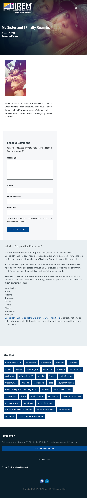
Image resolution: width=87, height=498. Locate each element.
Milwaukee (39, 383)
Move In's (9, 416)
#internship (10, 396)
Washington (32, 369)
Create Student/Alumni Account (15, 467)
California (9, 376)
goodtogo (28, 403)
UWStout (47, 369)
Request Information (44, 448)
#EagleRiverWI (26, 376)
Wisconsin (46, 363)
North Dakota (36, 396)
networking (64, 410)
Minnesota (31, 363)
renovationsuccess (72, 396)
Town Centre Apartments (31, 416)
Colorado (73, 363)
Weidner (60, 363)
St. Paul (45, 389)
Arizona (25, 383)
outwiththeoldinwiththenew (18, 410)
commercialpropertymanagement (21, 389)
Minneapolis (75, 369)
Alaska (41, 376)
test (51, 383)
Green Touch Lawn (45, 410)
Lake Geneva (66, 376)
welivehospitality (13, 363)
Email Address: (14, 196)
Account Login (44, 459)
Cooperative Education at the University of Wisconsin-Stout (33, 318)
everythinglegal (45, 403)
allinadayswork (12, 403)
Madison (61, 369)
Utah (23, 396)
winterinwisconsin (62, 389)
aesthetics (53, 396)
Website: (11, 207)
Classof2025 (11, 383)
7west (52, 376)
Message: (11, 158)
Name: (10, 186)
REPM (8, 369)
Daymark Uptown (66, 383)
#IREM (19, 369)
